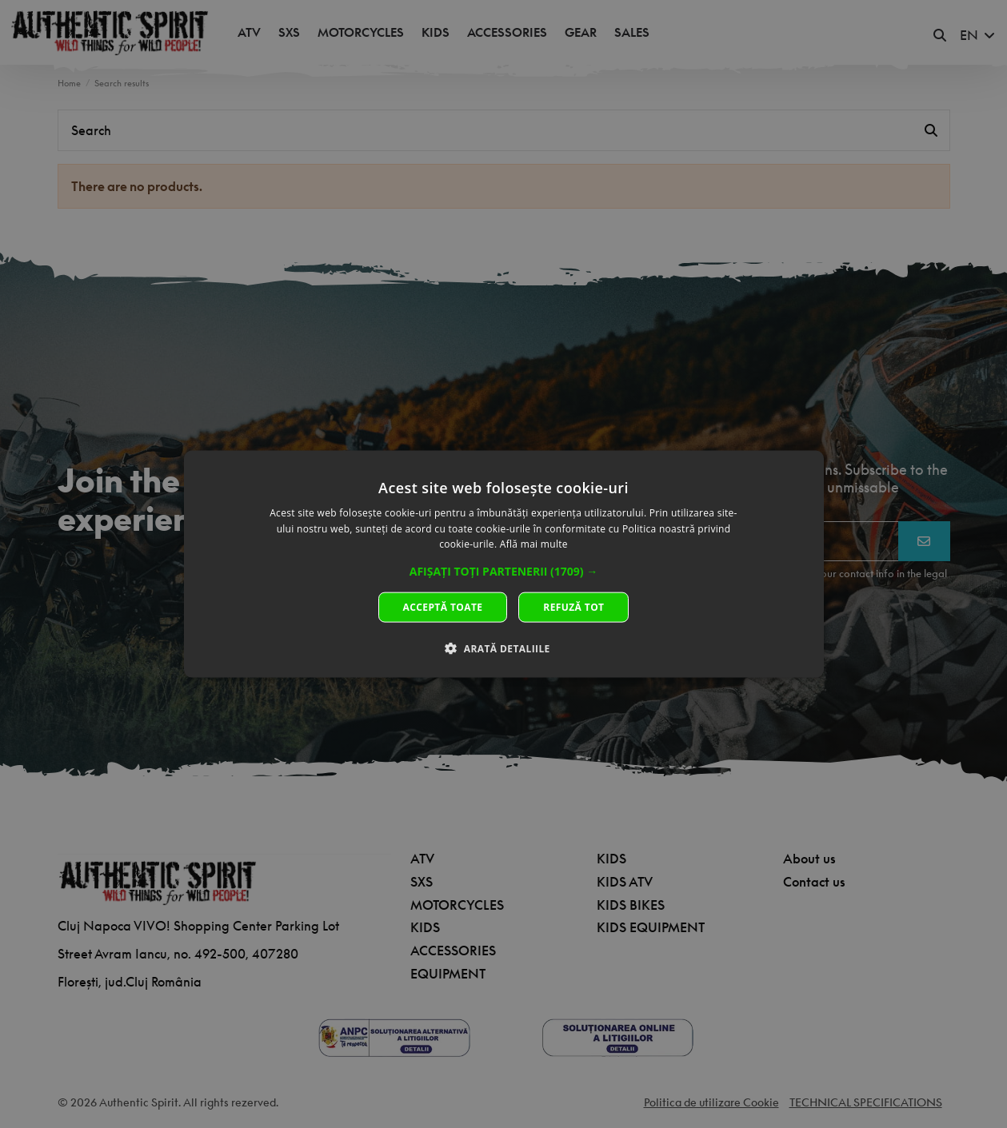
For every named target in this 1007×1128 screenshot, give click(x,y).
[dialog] (504, 564)
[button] (504, 571)
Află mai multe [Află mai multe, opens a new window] (534, 544)
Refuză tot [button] (573, 607)
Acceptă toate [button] (443, 607)
